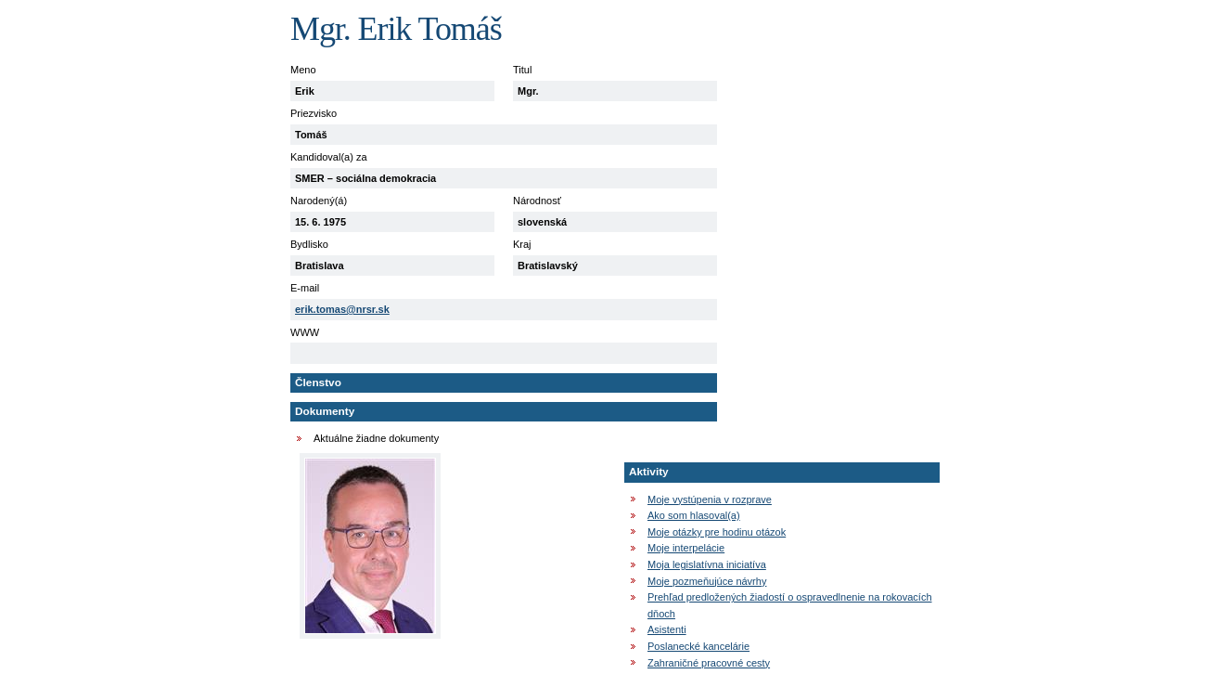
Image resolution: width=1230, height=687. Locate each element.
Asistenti (666, 629)
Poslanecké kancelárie (698, 646)
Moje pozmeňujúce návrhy (706, 581)
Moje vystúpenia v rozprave (709, 499)
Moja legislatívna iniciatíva (706, 564)
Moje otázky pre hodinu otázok (716, 532)
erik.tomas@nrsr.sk (342, 309)
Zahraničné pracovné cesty (708, 662)
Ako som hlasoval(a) (693, 515)
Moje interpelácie (685, 547)
